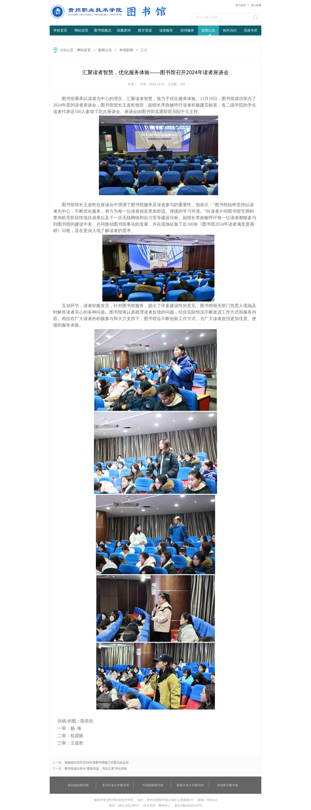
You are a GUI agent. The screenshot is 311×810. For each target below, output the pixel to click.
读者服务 (166, 30)
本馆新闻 (126, 50)
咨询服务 (187, 30)
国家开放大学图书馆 (190, 785)
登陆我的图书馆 (78, 785)
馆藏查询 (124, 30)
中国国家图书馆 (152, 785)
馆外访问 (229, 30)
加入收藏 (256, 5)
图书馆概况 (102, 30)
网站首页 (81, 30)
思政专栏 (251, 30)
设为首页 (240, 5)
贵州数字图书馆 (227, 785)
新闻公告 (208, 30)
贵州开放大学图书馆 (115, 785)
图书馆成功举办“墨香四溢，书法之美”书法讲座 (96, 768)
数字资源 (145, 30)
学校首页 (60, 30)
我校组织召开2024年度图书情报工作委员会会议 (97, 762)
